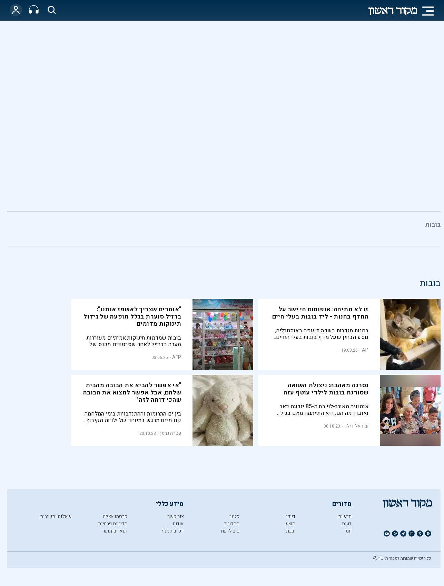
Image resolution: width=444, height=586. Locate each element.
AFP (176, 357)
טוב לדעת (230, 531)
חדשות (345, 516)
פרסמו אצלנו (114, 516)
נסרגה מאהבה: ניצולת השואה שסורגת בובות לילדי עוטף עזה (326, 389)
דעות (347, 523)
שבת (290, 531)
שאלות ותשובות (55, 516)
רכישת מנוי (173, 531)
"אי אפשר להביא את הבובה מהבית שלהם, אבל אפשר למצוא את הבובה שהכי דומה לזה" (132, 392)
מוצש (290, 523)
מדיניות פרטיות (112, 523)
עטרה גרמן (170, 433)
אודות (178, 523)
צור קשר (175, 516)
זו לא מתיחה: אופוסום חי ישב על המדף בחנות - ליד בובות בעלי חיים (320, 313)
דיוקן (290, 516)
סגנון (234, 516)
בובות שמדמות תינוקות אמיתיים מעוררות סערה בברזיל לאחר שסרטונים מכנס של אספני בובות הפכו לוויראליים (134, 341)
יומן (348, 531)
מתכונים (231, 523)
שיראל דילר (356, 426)
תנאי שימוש (115, 531)
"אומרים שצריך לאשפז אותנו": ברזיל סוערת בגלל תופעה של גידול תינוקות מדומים (132, 317)
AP (365, 350)
